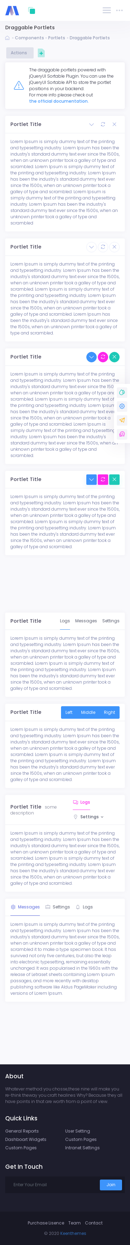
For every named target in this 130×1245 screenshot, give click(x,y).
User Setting (77, 1131)
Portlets (56, 38)
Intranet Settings (82, 1148)
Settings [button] (89, 817)
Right (109, 712)
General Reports (22, 1131)
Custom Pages (21, 1148)
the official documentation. (59, 101)
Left (69, 712)
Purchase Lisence (46, 1223)
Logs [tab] (65, 621)
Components (29, 38)
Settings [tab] (111, 621)
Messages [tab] (86, 621)
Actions (20, 53)
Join (110, 1185)
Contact (94, 1223)
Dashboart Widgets (25, 1139)
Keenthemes (73, 1233)
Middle (88, 712)
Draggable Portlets (90, 38)
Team (74, 1223)
